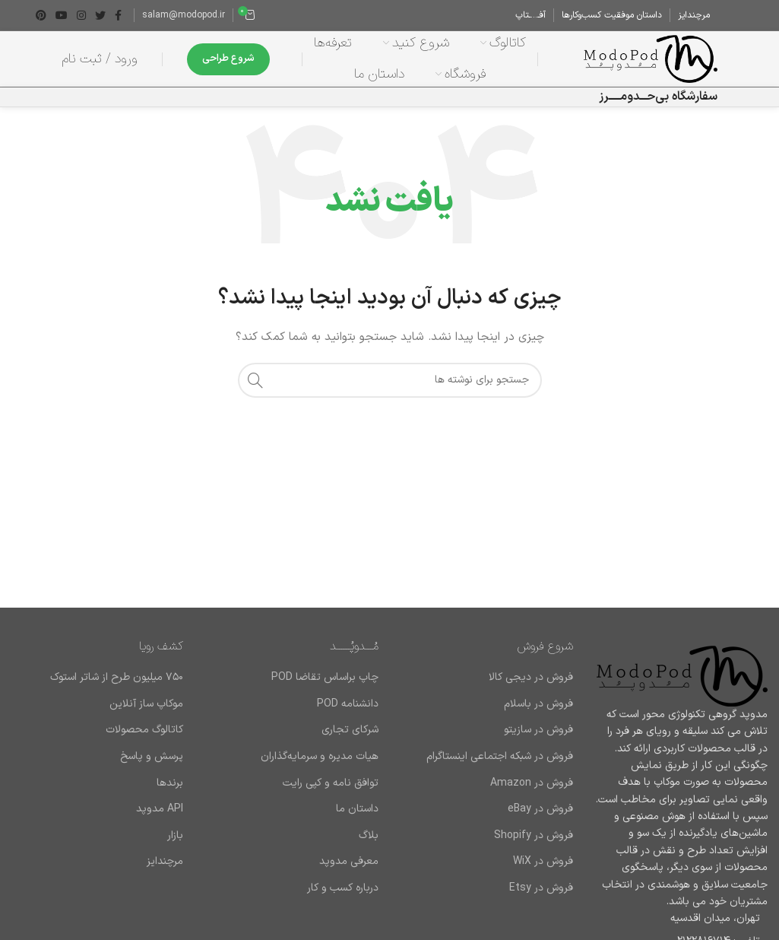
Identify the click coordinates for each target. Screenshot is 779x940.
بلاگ (368, 845)
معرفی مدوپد (348, 871)
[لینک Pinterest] (41, 15)
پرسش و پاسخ (151, 765)
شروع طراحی (228, 60)
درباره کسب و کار (342, 897)
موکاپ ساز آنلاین (146, 713)
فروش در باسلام (538, 713)
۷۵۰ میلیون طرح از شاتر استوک (116, 686)
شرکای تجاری (349, 740)
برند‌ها (170, 792)
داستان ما (357, 818)
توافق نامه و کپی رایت (330, 792)
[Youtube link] (61, 15)
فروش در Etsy (541, 897)
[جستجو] (390, 389)
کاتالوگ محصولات (144, 740)
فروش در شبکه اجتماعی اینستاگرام (499, 765)
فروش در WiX (543, 871)
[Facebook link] (118, 15)
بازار (175, 845)
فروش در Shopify (533, 845)
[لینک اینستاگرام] (81, 15)
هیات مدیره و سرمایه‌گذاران (319, 765)
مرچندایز (165, 871)
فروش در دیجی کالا (531, 686)
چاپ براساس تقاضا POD (324, 686)
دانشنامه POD (347, 713)
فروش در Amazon (531, 792)
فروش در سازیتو (538, 740)
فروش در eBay (540, 818)
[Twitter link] (100, 15)
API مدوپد (159, 818)
